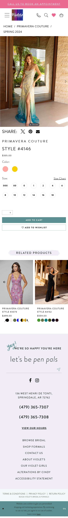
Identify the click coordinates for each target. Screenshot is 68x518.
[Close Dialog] (3, 510)
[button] (7, 15)
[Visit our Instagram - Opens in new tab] (37, 381)
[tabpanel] (34, 81)
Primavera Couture (33, 26)
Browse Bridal (34, 442)
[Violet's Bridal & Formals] (17, 15)
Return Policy (57, 495)
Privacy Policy (37, 495)
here (38, 515)
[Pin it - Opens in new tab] (30, 131)
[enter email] (33, 370)
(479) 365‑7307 (34, 408)
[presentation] (16, 283)
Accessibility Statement (34, 480)
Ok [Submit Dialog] (64, 510)
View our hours (34, 429)
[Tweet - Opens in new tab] (23, 131)
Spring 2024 (12, 32)
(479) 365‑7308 (34, 418)
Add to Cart (34, 220)
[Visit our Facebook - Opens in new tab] (30, 381)
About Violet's (34, 461)
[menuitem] (7, 15)
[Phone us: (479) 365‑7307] (38, 15)
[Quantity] (7, 212)
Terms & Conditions (14, 495)
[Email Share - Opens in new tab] (38, 131)
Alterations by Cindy (34, 474)
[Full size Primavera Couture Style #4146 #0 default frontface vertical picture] (34, 81)
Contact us (34, 455)
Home (8, 26)
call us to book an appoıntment (34, 4)
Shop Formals (34, 448)
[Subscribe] (60, 370)
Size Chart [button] (59, 178)
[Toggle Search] (46, 15)
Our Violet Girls (34, 467)
